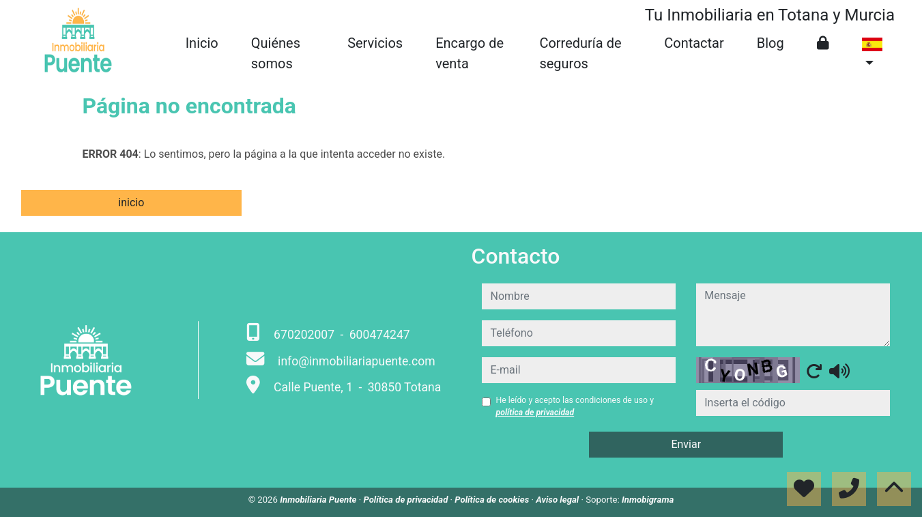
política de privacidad (534, 412)
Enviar (686, 444)
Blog (770, 43)
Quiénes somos (275, 53)
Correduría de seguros (580, 53)
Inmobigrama (648, 499)
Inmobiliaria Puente (319, 499)
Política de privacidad (406, 499)
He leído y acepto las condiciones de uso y (574, 406)
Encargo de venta (469, 53)
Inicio (202, 43)
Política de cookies (493, 499)
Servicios (375, 43)
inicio (131, 202)
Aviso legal (558, 499)
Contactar (694, 43)
